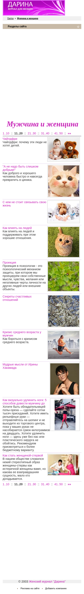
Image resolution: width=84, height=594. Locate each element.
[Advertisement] (42, 74)
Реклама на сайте (29, 588)
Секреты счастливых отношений (17, 298)
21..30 (32, 133)
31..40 (45, 133)
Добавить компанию (56, 588)
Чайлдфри (10, 138)
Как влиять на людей (17, 228)
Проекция (9, 262)
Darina (11, 18)
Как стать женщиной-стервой (23, 455)
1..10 (6, 133)
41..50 (58, 133)
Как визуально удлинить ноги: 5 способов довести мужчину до (25, 401)
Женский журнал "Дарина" (47, 581)
